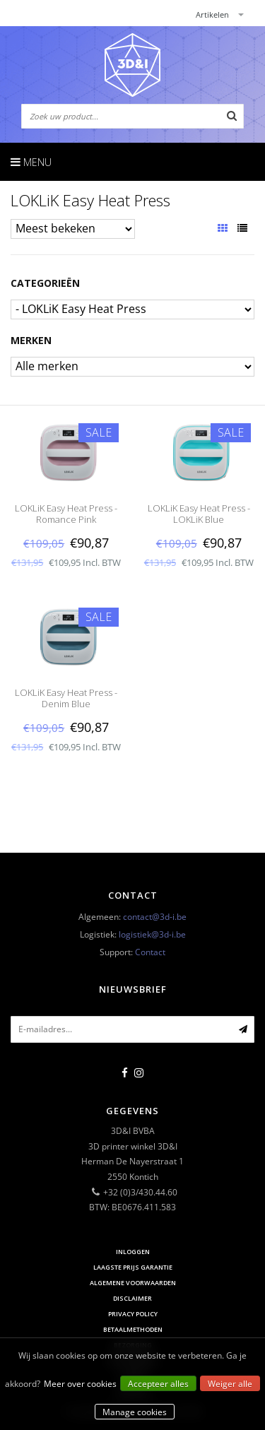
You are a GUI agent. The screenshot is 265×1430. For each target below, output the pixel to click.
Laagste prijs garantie (132, 1267)
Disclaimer (132, 1298)
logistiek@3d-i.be (152, 934)
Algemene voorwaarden (133, 1282)
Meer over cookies (80, 1384)
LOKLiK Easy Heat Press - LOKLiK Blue (199, 514)
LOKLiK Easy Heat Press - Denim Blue (66, 698)
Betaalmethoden (133, 1329)
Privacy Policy (133, 1313)
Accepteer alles (158, 1384)
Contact (150, 952)
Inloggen (133, 1251)
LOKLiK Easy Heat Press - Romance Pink (66, 514)
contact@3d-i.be (155, 917)
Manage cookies (134, 1412)
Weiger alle (230, 1384)
